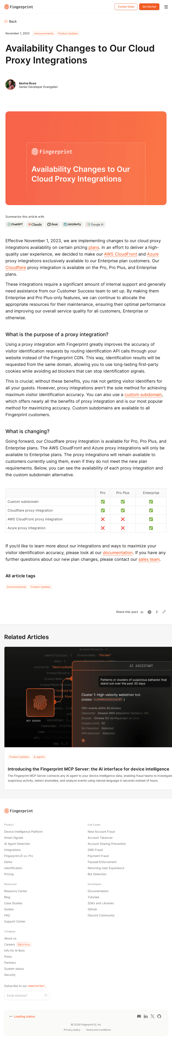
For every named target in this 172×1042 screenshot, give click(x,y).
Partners (10, 962)
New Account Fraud (101, 831)
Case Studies (13, 903)
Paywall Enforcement (102, 862)
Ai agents (39, 756)
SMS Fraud (95, 850)
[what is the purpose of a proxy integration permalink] (3, 334)
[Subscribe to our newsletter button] (45, 995)
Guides (9, 909)
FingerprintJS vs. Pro (18, 856)
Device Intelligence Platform (23, 831)
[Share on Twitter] (150, 612)
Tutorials (93, 897)
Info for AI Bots (14, 950)
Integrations (12, 850)
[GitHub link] (159, 1016)
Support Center (14, 921)
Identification (13, 868)
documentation (118, 552)
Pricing (9, 874)
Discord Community (101, 915)
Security (10, 974)
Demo (8, 862)
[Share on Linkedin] (143, 612)
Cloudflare (15, 267)
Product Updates (68, 33)
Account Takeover (100, 837)
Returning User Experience (106, 868)
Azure (153, 254)
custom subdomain (143, 394)
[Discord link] (139, 1016)
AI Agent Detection (17, 843)
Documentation (98, 891)
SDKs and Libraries (101, 903)
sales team (149, 559)
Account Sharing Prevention (107, 843)
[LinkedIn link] (146, 1016)
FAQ (7, 915)
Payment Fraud (98, 856)
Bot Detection (97, 874)
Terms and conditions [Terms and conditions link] (98, 1029)
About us (10, 938)
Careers (17, 944)
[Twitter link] (152, 1016)
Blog (7, 897)
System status (14, 968)
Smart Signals (13, 837)
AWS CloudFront (120, 254)
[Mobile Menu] (166, 7)
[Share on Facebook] (158, 612)
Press (8, 956)
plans (94, 247)
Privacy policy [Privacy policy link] (72, 1029)
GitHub (92, 909)
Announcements (43, 33)
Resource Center (15, 891)
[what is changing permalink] (3, 431)
